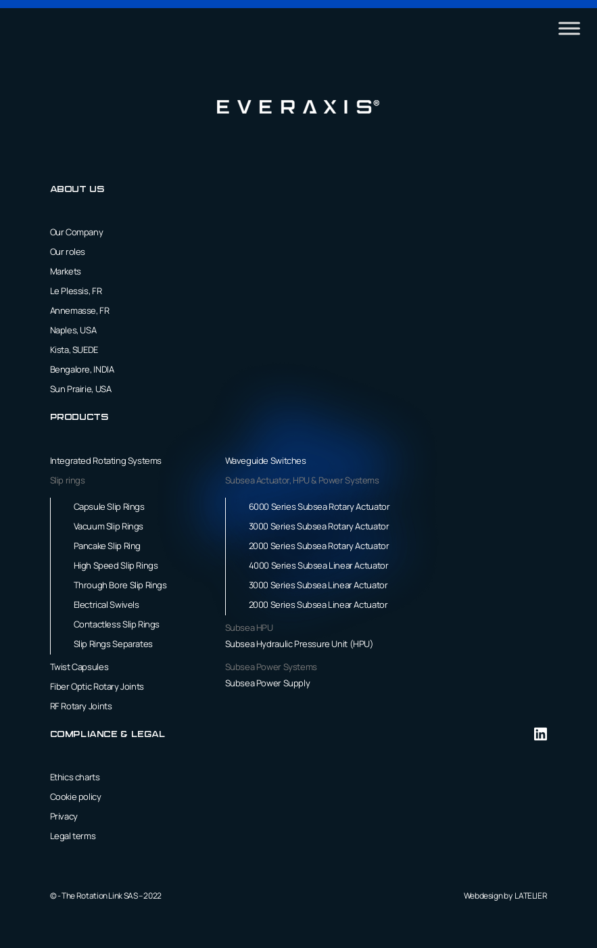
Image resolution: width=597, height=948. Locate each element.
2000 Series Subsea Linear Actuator (318, 604)
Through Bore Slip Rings (120, 585)
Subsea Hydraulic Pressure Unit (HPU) (299, 644)
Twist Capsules (79, 667)
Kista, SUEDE (74, 349)
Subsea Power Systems (271, 667)
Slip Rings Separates (113, 644)
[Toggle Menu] (569, 28)
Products (79, 417)
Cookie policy (75, 796)
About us (77, 189)
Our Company (76, 232)
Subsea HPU (249, 627)
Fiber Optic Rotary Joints (97, 686)
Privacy (64, 816)
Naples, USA (73, 330)
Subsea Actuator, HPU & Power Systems (302, 480)
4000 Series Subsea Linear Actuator (319, 565)
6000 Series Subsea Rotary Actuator (319, 506)
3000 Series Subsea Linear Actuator (318, 585)
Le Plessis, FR (76, 291)
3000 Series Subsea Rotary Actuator (319, 526)
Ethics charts (75, 777)
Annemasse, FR (80, 310)
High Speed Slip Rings (116, 565)
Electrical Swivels (106, 604)
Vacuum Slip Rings (108, 526)
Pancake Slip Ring (107, 546)
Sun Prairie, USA (81, 389)
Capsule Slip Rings (109, 506)
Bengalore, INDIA (82, 369)
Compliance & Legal (108, 734)
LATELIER (531, 895)
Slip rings (67, 480)
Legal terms (73, 836)
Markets (65, 271)
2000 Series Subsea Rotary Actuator (319, 546)
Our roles (68, 251)
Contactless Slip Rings (117, 624)
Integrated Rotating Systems (106, 460)
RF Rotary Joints (81, 706)
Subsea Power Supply (267, 683)
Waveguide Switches (265, 460)
